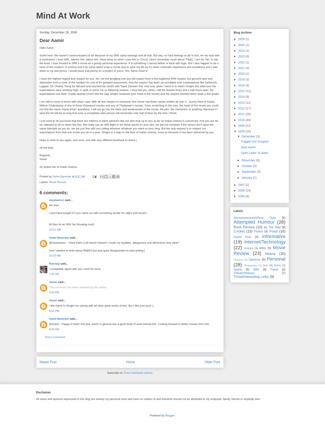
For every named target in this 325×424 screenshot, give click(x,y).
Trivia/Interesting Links (251, 277)
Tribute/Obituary (244, 273)
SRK (256, 269)
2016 (241, 85)
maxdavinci (56, 200)
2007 (241, 184)
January (247, 177)
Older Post (212, 362)
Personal (276, 259)
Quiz (265, 265)
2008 (241, 131)
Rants (277, 265)
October (247, 166)
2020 (241, 73)
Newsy (270, 254)
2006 (241, 190)
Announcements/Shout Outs (255, 217)
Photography (250, 265)
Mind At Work (63, 15)
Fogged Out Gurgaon (255, 141)
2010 (241, 120)
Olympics (238, 259)
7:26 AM (54, 274)
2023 (241, 56)
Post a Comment (55, 337)
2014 (241, 96)
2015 (241, 91)
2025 (241, 45)
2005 (241, 196)
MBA (262, 248)
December (249, 136)
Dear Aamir (248, 147)
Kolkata (248, 248)
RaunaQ (54, 263)
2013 (241, 102)
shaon (53, 282)
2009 (241, 125)
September (249, 171)
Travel (274, 269)
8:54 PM (54, 311)
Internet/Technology (264, 242)
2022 (241, 62)
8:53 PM (54, 292)
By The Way (272, 227)
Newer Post (48, 362)
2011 (241, 114)
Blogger (169, 415)
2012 (241, 108)
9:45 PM (54, 329)
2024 (241, 50)
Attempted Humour (254, 222)
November (249, 160)
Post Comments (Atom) (138, 372)
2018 (241, 79)
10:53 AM (55, 255)
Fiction (258, 231)
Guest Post (242, 237)
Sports (238, 269)
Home (130, 362)
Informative (274, 236)
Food (274, 231)
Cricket (239, 231)
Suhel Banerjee (59, 237)
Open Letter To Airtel (254, 153)
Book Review (244, 227)
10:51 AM (55, 229)
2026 (241, 39)
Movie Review (57, 182)
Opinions (254, 259)
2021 (241, 68)
